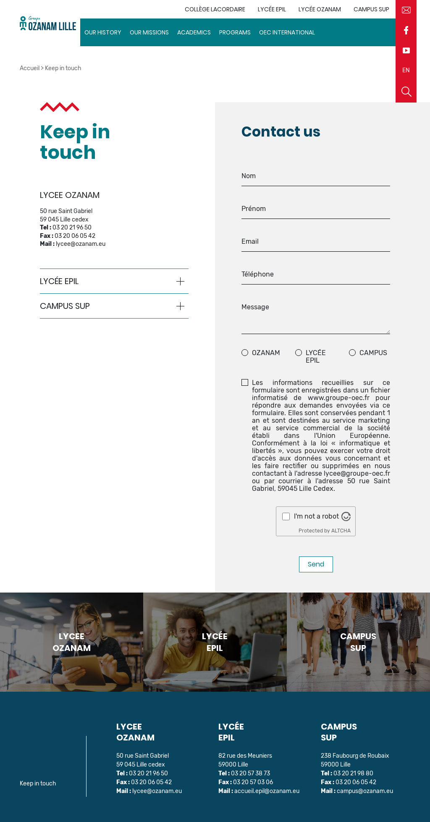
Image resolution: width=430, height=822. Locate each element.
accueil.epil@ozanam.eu (266, 791)
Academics (194, 32)
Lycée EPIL (272, 9)
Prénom (253, 209)
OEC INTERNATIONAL (287, 32)
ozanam (266, 353)
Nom (248, 176)
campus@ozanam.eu (365, 791)
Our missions (149, 32)
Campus (373, 353)
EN (406, 70)
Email (250, 241)
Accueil (29, 68)
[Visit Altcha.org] (346, 516)
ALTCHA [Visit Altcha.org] (341, 531)
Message (255, 307)
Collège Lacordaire (215, 9)
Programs (235, 32)
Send (316, 564)
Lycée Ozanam (320, 9)
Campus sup (371, 9)
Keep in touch (38, 783)
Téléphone (257, 274)
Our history (102, 32)
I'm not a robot (316, 516)
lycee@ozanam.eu (80, 244)
